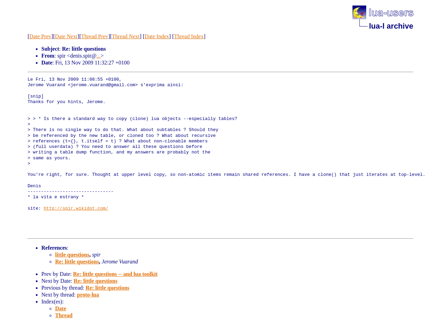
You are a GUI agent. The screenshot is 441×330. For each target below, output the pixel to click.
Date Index (157, 36)
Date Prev (40, 36)
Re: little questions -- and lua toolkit (115, 274)
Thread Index (189, 36)
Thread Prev (94, 36)
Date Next (66, 36)
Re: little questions (77, 261)
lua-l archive (391, 26)
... (98, 56)
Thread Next (126, 36)
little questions (72, 255)
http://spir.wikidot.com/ (76, 209)
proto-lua (88, 295)
